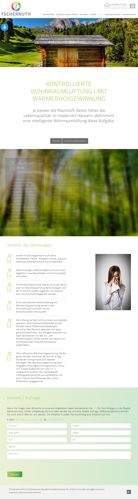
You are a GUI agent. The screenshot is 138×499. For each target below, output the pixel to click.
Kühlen (56, 141)
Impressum (13, 492)
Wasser (93, 14)
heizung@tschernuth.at (95, 489)
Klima (100, 14)
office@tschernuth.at (27, 419)
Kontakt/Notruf (129, 14)
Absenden (14, 474)
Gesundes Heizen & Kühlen (67, 14)
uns (95, 408)
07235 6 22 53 (75, 489)
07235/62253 (55, 419)
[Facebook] (129, 492)
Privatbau (84, 14)
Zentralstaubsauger (75, 141)
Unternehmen (48, 14)
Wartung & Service (113, 14)
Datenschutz (23, 492)
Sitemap (62, 489)
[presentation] (26, 466)
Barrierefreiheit (35, 492)
